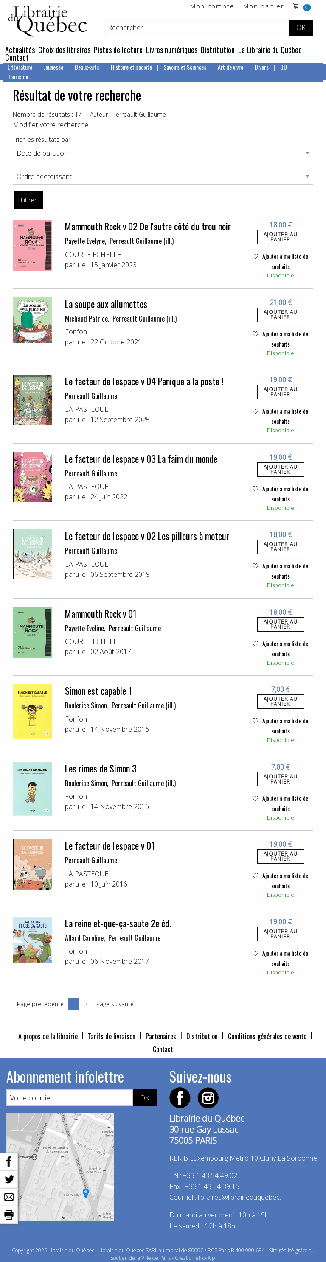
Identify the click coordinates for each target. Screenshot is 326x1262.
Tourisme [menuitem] (18, 76)
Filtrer (29, 200)
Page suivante (115, 1004)
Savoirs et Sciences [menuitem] (184, 66)
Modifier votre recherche (50, 124)
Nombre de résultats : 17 (47, 114)
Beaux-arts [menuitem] (87, 66)
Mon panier (263, 6)
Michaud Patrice (86, 318)
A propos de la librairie (48, 1036)
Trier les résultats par (41, 139)
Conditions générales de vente (267, 1036)
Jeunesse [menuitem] (53, 66)
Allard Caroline (84, 938)
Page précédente (40, 1004)
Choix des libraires (64, 49)
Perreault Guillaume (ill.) (142, 241)
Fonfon (76, 331)
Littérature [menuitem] (20, 66)
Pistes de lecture (118, 49)
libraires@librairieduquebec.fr (242, 1197)
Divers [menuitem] (262, 66)
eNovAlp (205, 1258)
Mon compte (212, 6)
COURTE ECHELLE (93, 254)
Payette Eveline (84, 628)
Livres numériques (171, 49)
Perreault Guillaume (91, 396)
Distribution (218, 49)
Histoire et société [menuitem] (131, 66)
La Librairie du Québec (270, 49)
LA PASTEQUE (86, 409)
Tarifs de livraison (111, 1036)
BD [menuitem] (284, 66)
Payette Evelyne (85, 241)
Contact (17, 57)
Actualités (20, 49)
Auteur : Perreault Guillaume (128, 114)
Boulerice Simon (86, 705)
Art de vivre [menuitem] (230, 66)
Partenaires (161, 1036)
